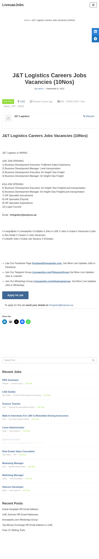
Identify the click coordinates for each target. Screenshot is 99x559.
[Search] (46, 361)
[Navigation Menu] (93, 4)
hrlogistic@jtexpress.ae (61, 305)
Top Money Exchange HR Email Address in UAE (27, 526)
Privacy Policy (10, 548)
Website (90, 116)
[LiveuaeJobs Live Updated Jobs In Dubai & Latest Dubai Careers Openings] (13, 5)
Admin (40, 88)
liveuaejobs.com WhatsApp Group (20, 521)
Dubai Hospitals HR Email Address (20, 510)
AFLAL (65, 554)
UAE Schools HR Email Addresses (20, 516)
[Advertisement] (49, 47)
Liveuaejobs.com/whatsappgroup (52, 282)
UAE (22, 101)
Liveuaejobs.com (38, 554)
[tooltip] (95, 32)
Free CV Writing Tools (13, 531)
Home (27, 20)
